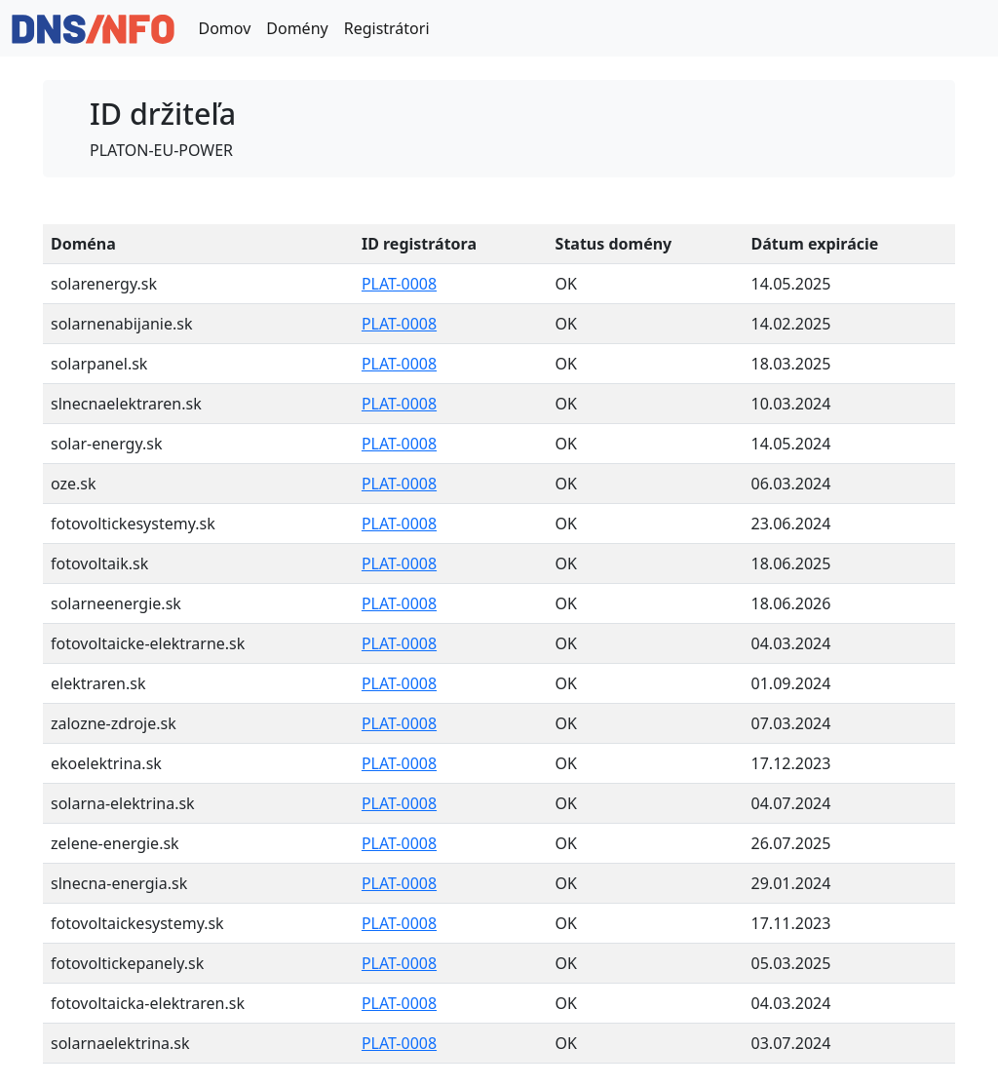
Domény (296, 28)
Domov (224, 28)
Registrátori (387, 28)
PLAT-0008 (399, 283)
